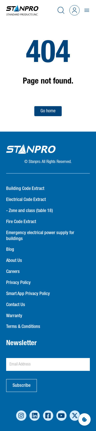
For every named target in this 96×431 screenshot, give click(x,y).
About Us (14, 261)
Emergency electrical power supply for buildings (40, 236)
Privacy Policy (18, 283)
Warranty (14, 316)
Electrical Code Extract (26, 200)
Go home (48, 111)
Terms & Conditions (23, 327)
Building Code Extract (25, 189)
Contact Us (15, 305)
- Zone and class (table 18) (29, 211)
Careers (13, 272)
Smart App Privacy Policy (28, 294)
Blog (10, 249)
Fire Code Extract (21, 222)
